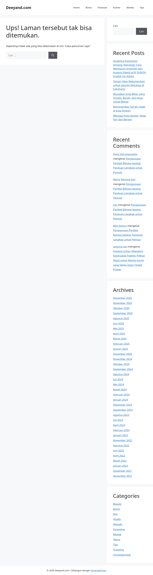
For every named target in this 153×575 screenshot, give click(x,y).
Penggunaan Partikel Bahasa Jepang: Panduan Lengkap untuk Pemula (128, 235)
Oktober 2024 (121, 364)
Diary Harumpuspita (125, 154)
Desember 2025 (122, 298)
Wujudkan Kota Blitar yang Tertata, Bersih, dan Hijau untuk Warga (129, 97)
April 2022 (119, 455)
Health (117, 519)
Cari (115, 26)
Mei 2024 (118, 384)
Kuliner (116, 7)
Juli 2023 (118, 420)
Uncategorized (122, 554)
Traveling (118, 549)
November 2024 (122, 359)
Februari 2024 (121, 394)
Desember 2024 (122, 354)
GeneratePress (98, 570)
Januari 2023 (120, 435)
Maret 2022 (120, 460)
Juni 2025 (118, 323)
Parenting (119, 529)
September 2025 (123, 313)
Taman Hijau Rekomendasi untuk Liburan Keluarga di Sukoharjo (129, 85)
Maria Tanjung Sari (124, 179)
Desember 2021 (122, 471)
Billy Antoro (120, 225)
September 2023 (123, 410)
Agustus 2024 (121, 374)
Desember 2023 (122, 404)
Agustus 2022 (121, 445)
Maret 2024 (120, 389)
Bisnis (89, 7)
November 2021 (122, 476)
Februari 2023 (121, 430)
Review (130, 7)
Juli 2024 (118, 379)
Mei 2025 (118, 328)
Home (76, 7)
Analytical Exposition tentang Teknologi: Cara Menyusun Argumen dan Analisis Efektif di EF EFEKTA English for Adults (129, 68)
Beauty (117, 504)
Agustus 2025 (121, 318)
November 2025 (122, 303)
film (115, 514)
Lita (115, 205)
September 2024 (123, 369)
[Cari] (52, 55)
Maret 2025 (120, 338)
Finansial (102, 7)
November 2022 (122, 440)
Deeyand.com (18, 7)
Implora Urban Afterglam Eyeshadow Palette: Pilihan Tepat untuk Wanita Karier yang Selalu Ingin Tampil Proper (129, 260)
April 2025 (119, 333)
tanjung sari (120, 246)
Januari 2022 (120, 465)
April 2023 (119, 425)
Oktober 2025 (121, 308)
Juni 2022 (118, 450)
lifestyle (117, 524)
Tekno (116, 539)
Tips (142, 7)
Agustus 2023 (121, 415)
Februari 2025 (121, 343)
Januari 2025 (120, 349)
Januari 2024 (120, 399)
